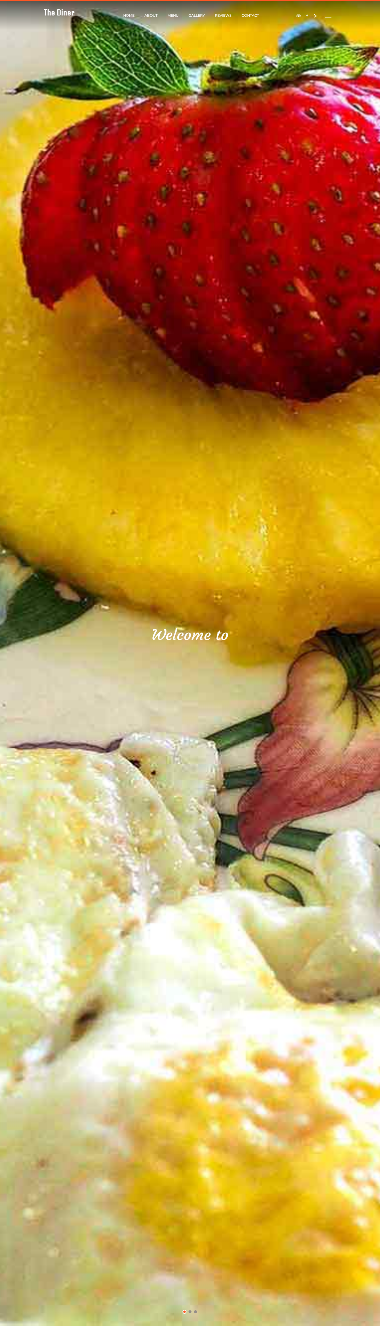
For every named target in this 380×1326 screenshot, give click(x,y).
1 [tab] (184, 1312)
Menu (172, 15)
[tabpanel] (190, 663)
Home (128, 15)
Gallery (196, 15)
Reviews (223, 15)
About (150, 15)
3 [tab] (196, 1312)
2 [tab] (190, 1312)
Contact (250, 15)
